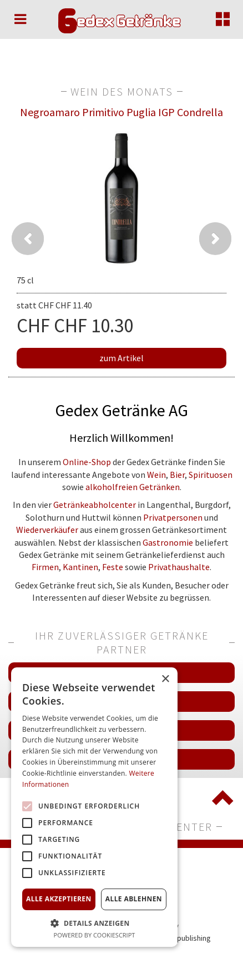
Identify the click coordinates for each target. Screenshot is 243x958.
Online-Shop (87, 461)
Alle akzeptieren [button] (59, 899)
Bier (177, 474)
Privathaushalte (179, 566)
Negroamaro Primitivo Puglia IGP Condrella (121, 112)
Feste (112, 566)
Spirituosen (210, 474)
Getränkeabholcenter (94, 504)
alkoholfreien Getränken (132, 486)
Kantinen (80, 566)
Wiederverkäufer (47, 529)
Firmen (45, 566)
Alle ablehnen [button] (133, 899)
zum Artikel (121, 357)
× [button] (165, 679)
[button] (94, 922)
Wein (156, 474)
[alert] (94, 807)
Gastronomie (168, 542)
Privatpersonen (172, 517)
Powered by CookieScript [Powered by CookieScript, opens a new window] (94, 935)
